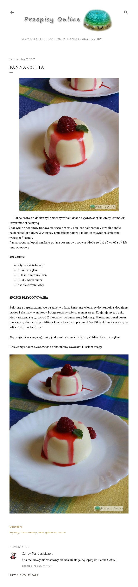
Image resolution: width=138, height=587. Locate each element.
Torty (60, 39)
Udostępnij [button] (16, 526)
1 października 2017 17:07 (37, 565)
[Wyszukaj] (126, 11)
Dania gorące (79, 39)
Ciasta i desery (40, 39)
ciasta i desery (29, 532)
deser (41, 532)
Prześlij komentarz (24, 575)
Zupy (98, 39)
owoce (61, 532)
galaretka (51, 532)
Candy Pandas (32, 554)
